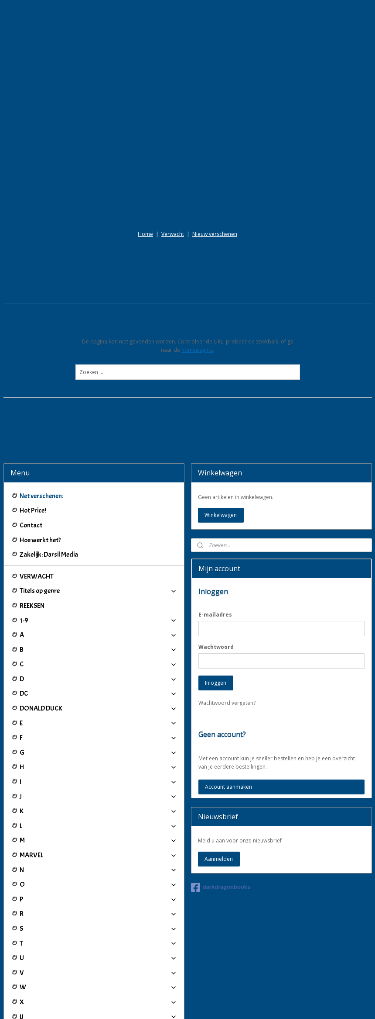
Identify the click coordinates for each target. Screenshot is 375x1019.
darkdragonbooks (221, 800)
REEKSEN (32, 518)
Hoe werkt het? (40, 452)
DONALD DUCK (98, 621)
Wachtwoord (216, 560)
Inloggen (215, 596)
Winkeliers (98, 965)
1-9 (98, 533)
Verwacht (172, 147)
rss (179, 1003)
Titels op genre (98, 503)
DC (98, 606)
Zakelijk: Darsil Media (49, 467)
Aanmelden (219, 771)
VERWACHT (37, 489)
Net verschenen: (41, 408)
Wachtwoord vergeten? (227, 616)
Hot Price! (33, 423)
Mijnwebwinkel (288, 1003)
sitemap (160, 1003)
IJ (98, 929)
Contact (31, 438)
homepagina (197, 263)
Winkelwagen (221, 428)
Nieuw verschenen (214, 147)
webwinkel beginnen (212, 1003)
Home (145, 147)
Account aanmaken (228, 700)
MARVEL (98, 768)
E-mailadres (215, 527)
